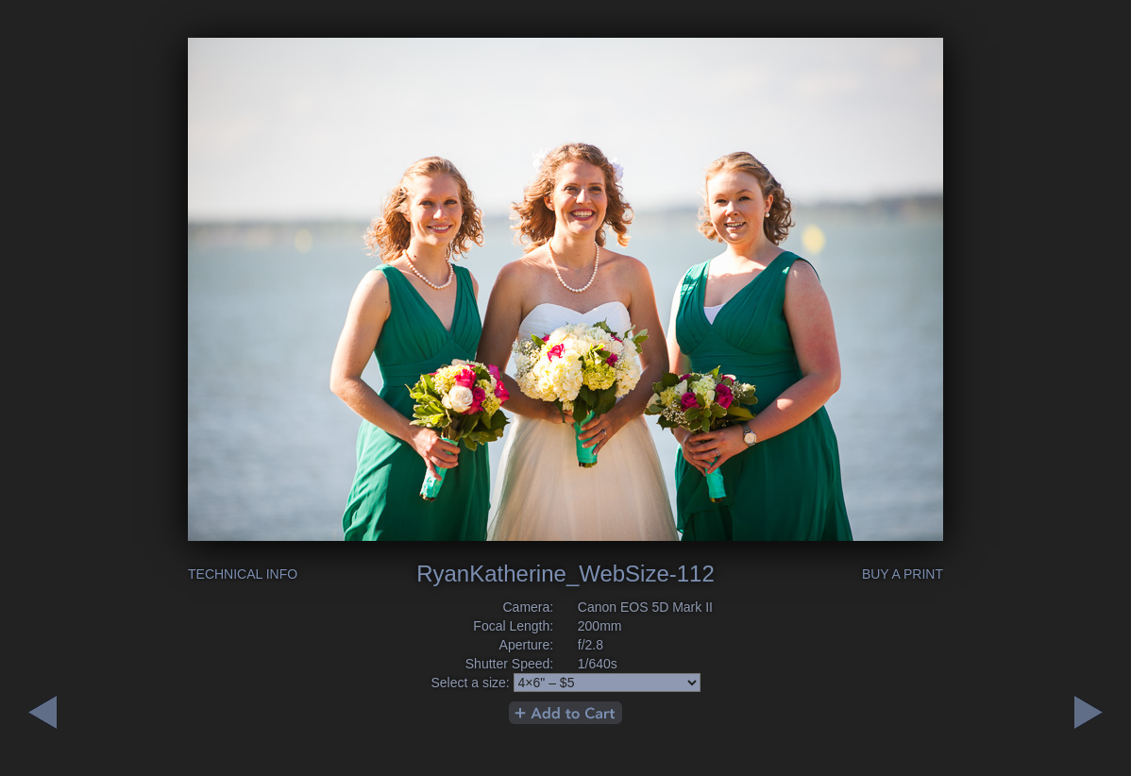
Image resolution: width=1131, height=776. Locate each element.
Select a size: (469, 682)
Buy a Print (902, 574)
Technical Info (242, 574)
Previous (1088, 712)
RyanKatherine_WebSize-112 (565, 573)
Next (42, 712)
